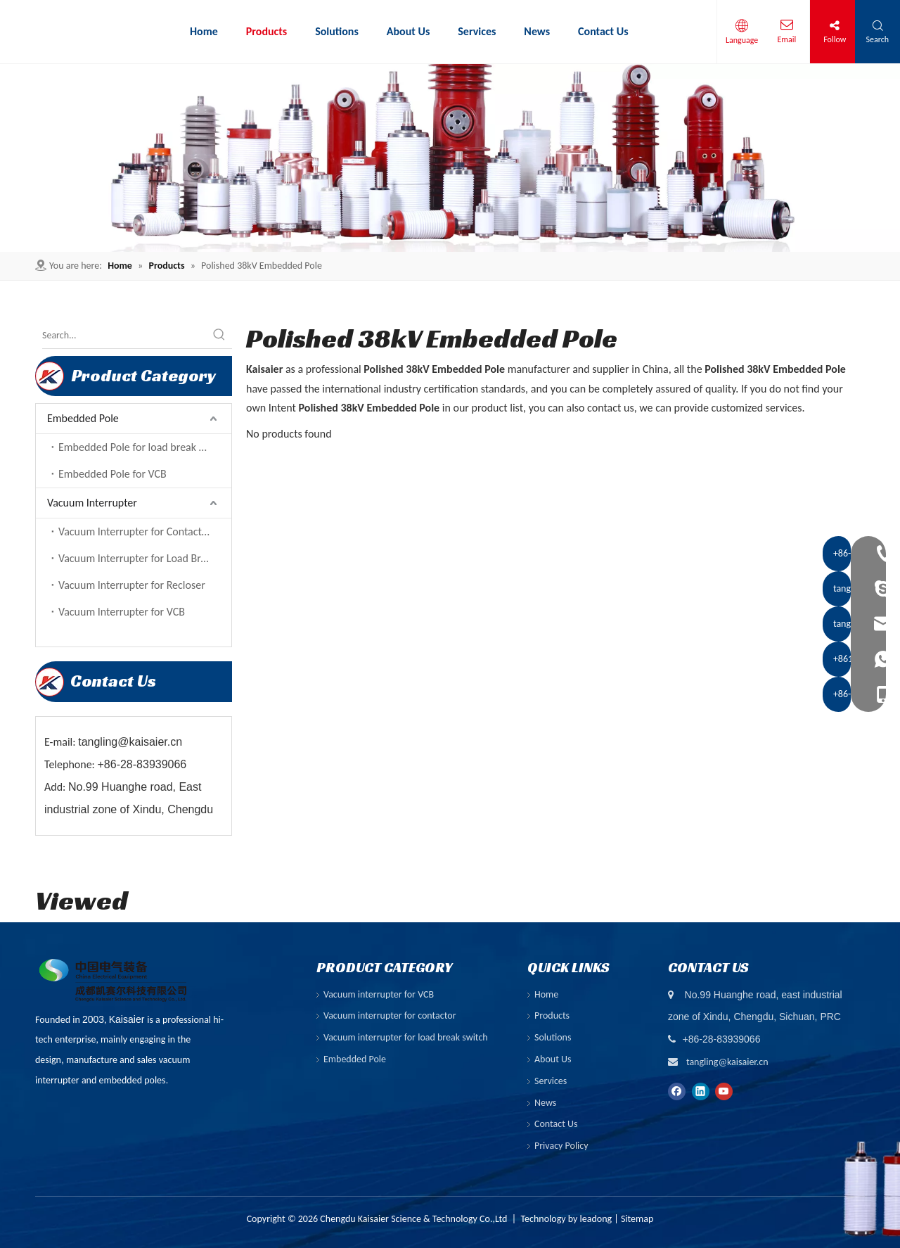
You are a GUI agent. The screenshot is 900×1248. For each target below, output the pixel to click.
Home (546, 994)
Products (552, 1015)
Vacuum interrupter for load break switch (405, 1037)
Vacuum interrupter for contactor (389, 1015)
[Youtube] (724, 1090)
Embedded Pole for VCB (112, 473)
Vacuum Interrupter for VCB (121, 611)
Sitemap (637, 1219)
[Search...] (124, 335)
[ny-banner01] (450, 158)
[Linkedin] (700, 1090)
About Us (553, 1059)
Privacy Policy (561, 1146)
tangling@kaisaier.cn (727, 1062)
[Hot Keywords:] (219, 335)
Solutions (552, 1037)
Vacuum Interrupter (92, 502)
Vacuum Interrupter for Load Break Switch (144, 558)
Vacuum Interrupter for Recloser (131, 585)
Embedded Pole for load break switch (143, 447)
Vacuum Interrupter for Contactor (135, 531)
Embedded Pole (83, 418)
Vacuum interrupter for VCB (378, 994)
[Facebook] (677, 1090)
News (545, 1103)
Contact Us (556, 1124)
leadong (596, 1219)
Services (550, 1081)
